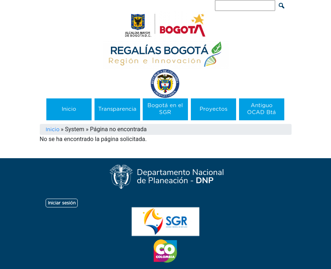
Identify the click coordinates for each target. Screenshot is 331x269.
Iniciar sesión (62, 203)
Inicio (69, 109)
